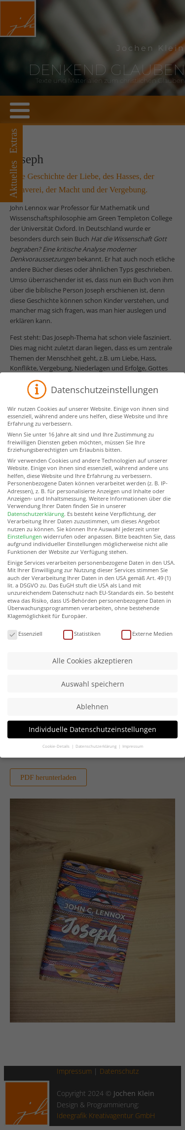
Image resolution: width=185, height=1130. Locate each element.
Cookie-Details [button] (56, 755)
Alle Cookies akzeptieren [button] (92, 670)
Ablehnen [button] (92, 716)
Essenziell (24, 643)
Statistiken (82, 643)
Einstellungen (24, 545)
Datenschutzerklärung (35, 523)
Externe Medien (147, 643)
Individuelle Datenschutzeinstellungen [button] (92, 738)
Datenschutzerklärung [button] (96, 755)
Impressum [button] (132, 755)
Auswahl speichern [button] (92, 693)
